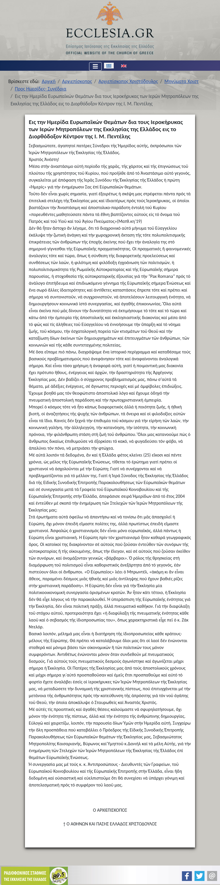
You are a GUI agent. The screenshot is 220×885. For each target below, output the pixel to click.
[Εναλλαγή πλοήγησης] (95, 66)
